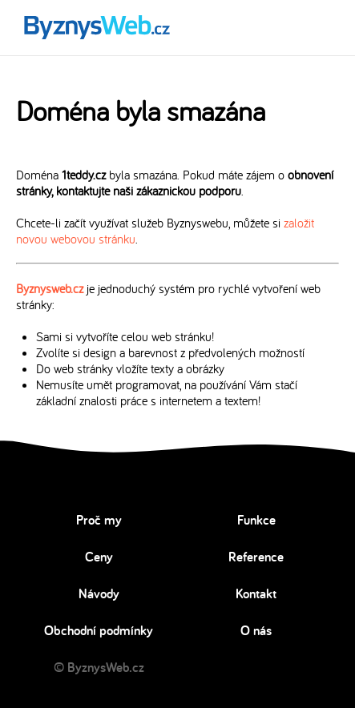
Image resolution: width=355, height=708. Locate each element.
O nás (256, 630)
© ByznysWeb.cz (99, 667)
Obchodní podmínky (98, 630)
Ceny (99, 556)
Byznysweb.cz (49, 288)
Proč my (99, 520)
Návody (99, 593)
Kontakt (256, 593)
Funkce (256, 520)
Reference (256, 556)
